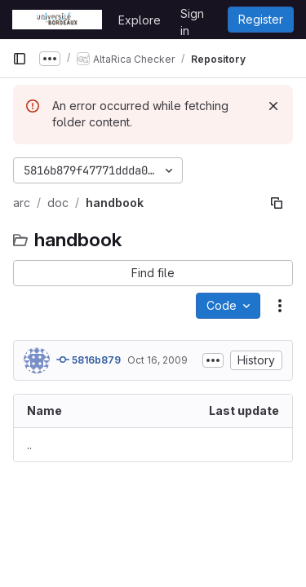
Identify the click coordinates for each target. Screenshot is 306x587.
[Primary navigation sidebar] (20, 59)
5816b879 (88, 359)
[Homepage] (57, 20)
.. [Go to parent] (29, 445)
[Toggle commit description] (213, 360)
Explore (139, 20)
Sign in (192, 16)
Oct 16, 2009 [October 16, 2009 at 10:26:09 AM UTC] (157, 360)
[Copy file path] (277, 203)
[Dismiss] (273, 106)
